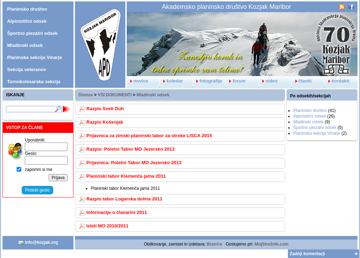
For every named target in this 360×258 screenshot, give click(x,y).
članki (302, 81)
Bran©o (214, 244)
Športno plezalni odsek (314, 127)
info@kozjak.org (38, 243)
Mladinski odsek (152, 94)
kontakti (337, 81)
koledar (171, 81)
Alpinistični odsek (309, 116)
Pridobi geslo (37, 190)
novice (137, 81)
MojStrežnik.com (271, 244)
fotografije (207, 81)
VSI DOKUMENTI (114, 94)
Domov (85, 94)
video (268, 81)
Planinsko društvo (310, 110)
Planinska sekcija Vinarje (316, 133)
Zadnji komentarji (307, 253)
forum (236, 81)
